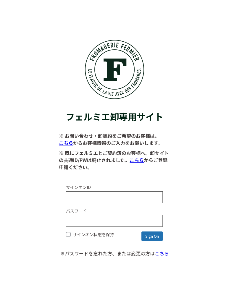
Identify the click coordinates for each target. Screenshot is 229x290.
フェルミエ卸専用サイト (114, 110)
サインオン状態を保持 (90, 234)
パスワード (76, 211)
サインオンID (78, 187)
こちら (66, 142)
